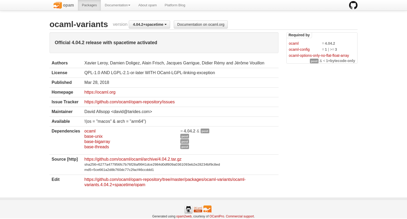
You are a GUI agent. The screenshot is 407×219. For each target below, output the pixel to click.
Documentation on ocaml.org (200, 24)
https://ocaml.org (99, 92)
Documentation (117, 5)
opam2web (184, 216)
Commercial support (240, 216)
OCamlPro (217, 216)
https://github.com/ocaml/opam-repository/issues (129, 102)
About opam (147, 5)
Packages (89, 5)
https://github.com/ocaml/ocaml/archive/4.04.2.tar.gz (132, 159)
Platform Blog (175, 5)
